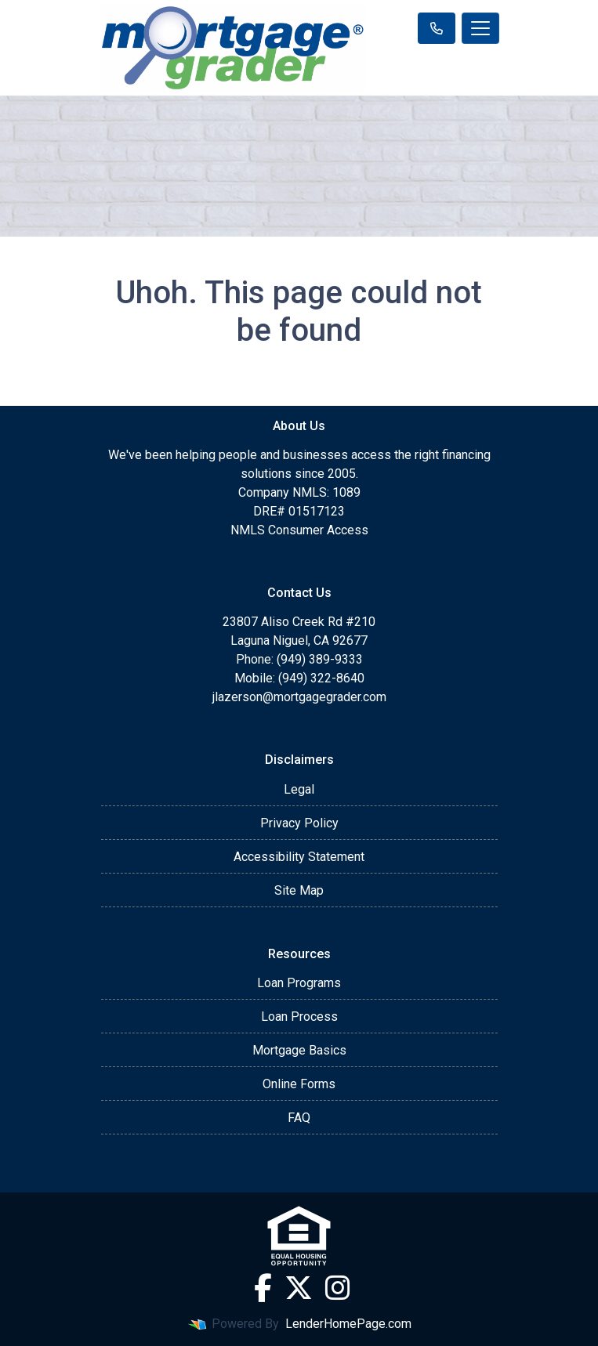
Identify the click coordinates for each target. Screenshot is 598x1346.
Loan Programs (299, 982)
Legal (299, 789)
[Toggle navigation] (480, 28)
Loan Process (299, 1016)
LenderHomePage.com (348, 1323)
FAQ (299, 1117)
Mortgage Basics (299, 1050)
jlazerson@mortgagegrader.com (299, 696)
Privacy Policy (299, 823)
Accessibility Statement (299, 856)
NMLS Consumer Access (299, 530)
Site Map (299, 890)
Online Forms (299, 1083)
